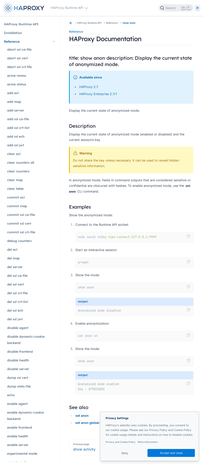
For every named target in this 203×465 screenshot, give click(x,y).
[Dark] (197, 8)
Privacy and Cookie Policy (120, 441)
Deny (124, 453)
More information (148, 441)
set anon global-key (90, 423)
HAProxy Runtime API (89, 22)
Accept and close (171, 453)
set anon (82, 416)
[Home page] (24, 8)
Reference (112, 22)
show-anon (129, 22)
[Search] (176, 7)
